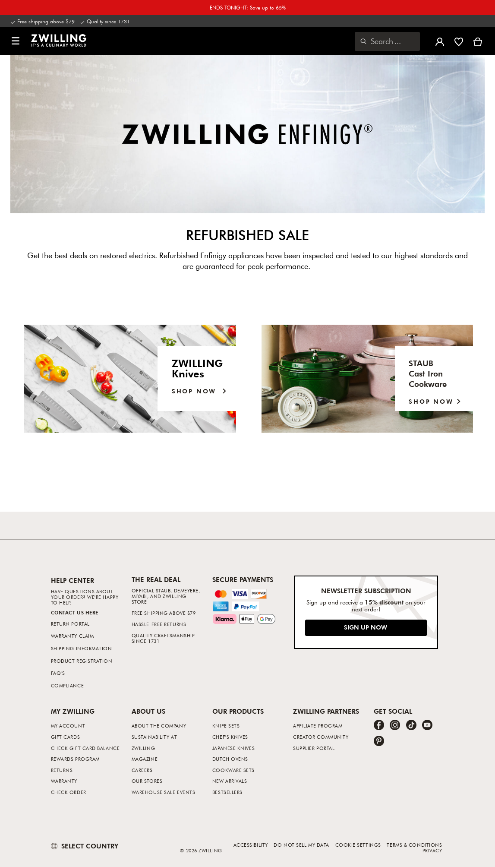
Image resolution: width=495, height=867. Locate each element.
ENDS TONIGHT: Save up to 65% (248, 7)
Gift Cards (65, 737)
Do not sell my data (301, 845)
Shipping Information (81, 648)
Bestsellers (227, 792)
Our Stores (147, 781)
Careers (142, 770)
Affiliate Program (317, 725)
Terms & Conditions (414, 845)
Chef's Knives (230, 737)
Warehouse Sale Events (163, 792)
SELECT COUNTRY (84, 846)
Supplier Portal (313, 748)
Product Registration (82, 661)
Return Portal (70, 623)
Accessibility (250, 845)
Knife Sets (226, 725)
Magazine (145, 759)
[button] (15, 41)
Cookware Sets (233, 770)
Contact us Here (74, 612)
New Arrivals (229, 781)
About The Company (159, 725)
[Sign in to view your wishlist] (459, 41)
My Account (68, 725)
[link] (58, 40)
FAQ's (58, 673)
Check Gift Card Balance (85, 748)
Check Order (68, 792)
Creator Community (320, 737)
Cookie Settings (358, 845)
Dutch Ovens (230, 759)
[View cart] (478, 41)
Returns (62, 770)
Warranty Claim (72, 636)
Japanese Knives (233, 748)
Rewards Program (75, 759)
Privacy (432, 850)
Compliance (67, 685)
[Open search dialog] (387, 41)
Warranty (64, 781)
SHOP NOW (437, 401)
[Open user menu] (440, 41)
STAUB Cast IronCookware (428, 373)
